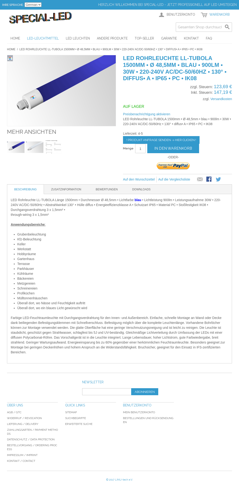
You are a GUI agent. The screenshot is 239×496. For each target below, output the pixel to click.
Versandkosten (221, 99)
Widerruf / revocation (24, 418)
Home (11, 49)
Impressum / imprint (22, 455)
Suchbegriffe (75, 418)
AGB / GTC (14, 412)
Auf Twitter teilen (219, 180)
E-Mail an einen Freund (200, 180)
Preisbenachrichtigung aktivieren (146, 114)
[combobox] (204, 27)
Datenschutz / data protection (31, 439)
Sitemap (71, 412)
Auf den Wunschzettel (139, 179)
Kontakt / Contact (21, 461)
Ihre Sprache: (13, 5)
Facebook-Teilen (209, 180)
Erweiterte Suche (78, 424)
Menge (128, 148)
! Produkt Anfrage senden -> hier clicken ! (161, 140)
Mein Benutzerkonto (139, 412)
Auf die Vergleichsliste (174, 179)
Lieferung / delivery (22, 424)
